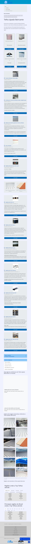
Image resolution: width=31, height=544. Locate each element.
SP (12, 508)
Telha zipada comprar (19, 15)
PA (14, 510)
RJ (5, 508)
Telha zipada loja (14, 15)
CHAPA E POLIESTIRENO (9, 369)
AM (11, 510)
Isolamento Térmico (8, 365)
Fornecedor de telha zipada (7, 15)
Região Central (7, 490)
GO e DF (9, 510)
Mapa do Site (15, 532)
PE (21, 508)
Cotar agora (9, 48)
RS (19, 508)
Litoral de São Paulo (19, 492)
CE (5, 510)
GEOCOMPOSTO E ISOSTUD (9, 367)
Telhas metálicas (7, 362)
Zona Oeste (17, 490)
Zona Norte (12, 490)
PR (14, 508)
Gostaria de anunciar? (16, 534)
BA (23, 508)
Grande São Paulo (12, 492)
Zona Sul (21, 490)
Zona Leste (6, 492)
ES (10, 508)
